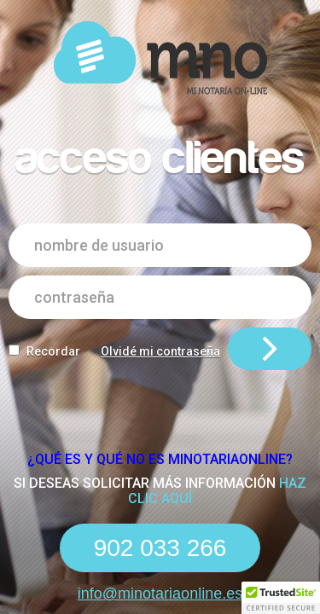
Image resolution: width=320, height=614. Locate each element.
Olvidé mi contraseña (160, 351)
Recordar (53, 351)
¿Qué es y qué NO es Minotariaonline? (160, 459)
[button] (280, 598)
